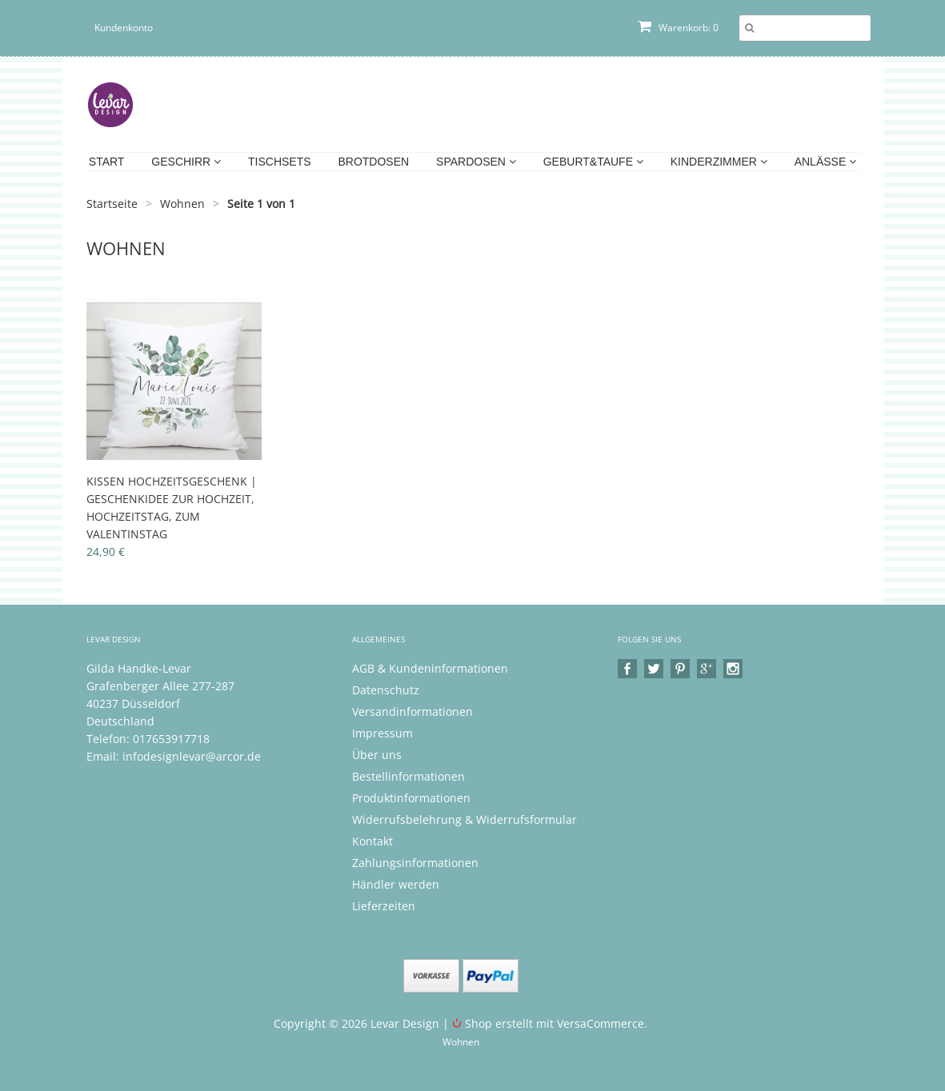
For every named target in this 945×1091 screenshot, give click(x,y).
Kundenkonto (123, 27)
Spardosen (476, 161)
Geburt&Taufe (593, 161)
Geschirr (186, 161)
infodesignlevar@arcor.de (191, 756)
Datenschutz (385, 689)
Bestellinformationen (408, 776)
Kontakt (372, 841)
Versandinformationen (412, 711)
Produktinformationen (411, 797)
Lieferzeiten (383, 905)
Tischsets (279, 161)
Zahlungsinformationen (415, 862)
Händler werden (395, 884)
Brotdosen (373, 161)
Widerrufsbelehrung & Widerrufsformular (464, 819)
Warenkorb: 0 (678, 27)
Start (107, 161)
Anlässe (825, 161)
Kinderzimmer (719, 161)
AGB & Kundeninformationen (430, 668)
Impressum (382, 733)
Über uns (377, 754)
